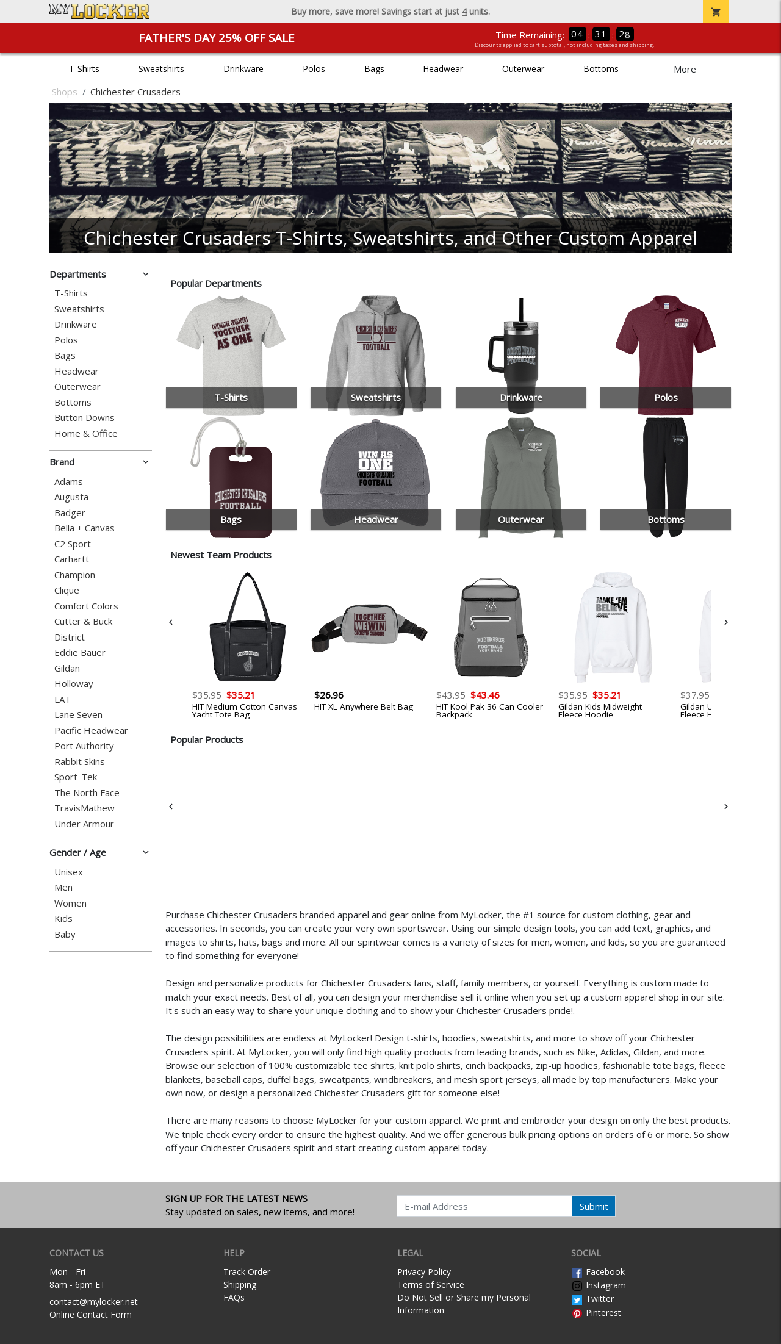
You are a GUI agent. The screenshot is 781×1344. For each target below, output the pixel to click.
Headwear (443, 68)
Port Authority (84, 746)
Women (70, 903)
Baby (65, 934)
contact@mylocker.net (93, 1301)
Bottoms (601, 68)
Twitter (592, 1298)
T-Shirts (84, 68)
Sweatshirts (161, 68)
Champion (74, 575)
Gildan (67, 668)
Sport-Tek (75, 777)
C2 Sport (72, 544)
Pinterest (596, 1312)
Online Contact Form (90, 1314)
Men (63, 887)
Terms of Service (430, 1284)
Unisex (68, 872)
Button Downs (84, 417)
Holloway (73, 683)
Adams (68, 481)
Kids (63, 918)
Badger (69, 513)
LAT (62, 699)
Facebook (598, 1272)
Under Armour (84, 824)
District (69, 637)
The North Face (87, 793)
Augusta (71, 497)
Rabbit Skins (79, 761)
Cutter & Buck (83, 621)
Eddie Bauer (80, 652)
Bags (374, 68)
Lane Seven (78, 715)
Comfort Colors (86, 606)
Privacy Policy (424, 1272)
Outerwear (523, 68)
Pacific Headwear (91, 730)
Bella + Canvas (84, 528)
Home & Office (86, 433)
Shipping (239, 1284)
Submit (594, 1206)
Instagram (598, 1285)
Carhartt (71, 559)
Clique (66, 590)
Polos (314, 68)
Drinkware (243, 68)
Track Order (246, 1272)
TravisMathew (84, 808)
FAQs (234, 1297)
